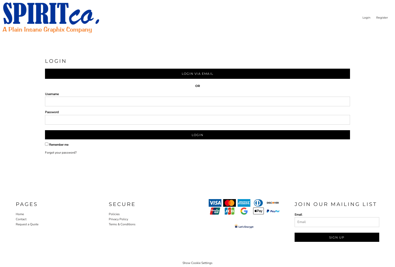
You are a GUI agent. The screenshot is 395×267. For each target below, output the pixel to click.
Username (52, 94)
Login (366, 17)
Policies (114, 214)
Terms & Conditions (122, 224)
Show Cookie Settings (197, 263)
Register (382, 17)
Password (52, 112)
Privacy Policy (118, 219)
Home (20, 214)
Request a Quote (27, 224)
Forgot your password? (61, 153)
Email (298, 215)
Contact (21, 219)
